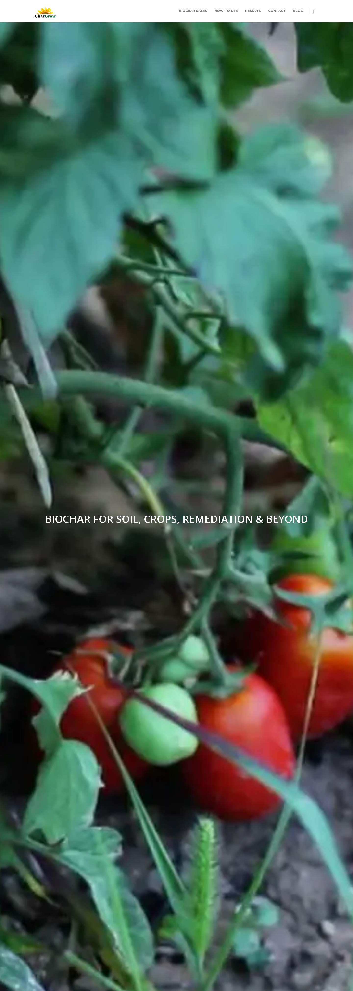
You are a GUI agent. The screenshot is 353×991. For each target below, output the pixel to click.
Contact (277, 11)
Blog (298, 11)
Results (253, 11)
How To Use (226, 11)
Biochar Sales (193, 11)
